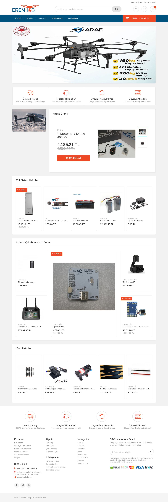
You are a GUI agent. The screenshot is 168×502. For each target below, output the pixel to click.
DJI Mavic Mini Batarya (27, 282)
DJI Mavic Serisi (133, 218)
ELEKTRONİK (57, 18)
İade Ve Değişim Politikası (56, 467)
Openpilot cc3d (59, 327)
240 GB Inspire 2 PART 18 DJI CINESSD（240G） (29, 221)
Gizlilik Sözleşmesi (53, 470)
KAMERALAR (73, 18)
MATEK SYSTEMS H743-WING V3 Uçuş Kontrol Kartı (135, 327)
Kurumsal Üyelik (136, 2)
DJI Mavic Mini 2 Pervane (27, 389)
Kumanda (21, 324)
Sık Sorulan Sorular (21, 455)
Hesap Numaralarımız (22, 449)
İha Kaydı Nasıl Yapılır (22, 446)
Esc (46, 218)
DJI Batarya (22, 279)
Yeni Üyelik (50, 446)
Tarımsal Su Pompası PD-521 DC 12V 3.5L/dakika (84, 389)
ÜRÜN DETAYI (73, 157)
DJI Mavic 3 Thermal (135, 221)
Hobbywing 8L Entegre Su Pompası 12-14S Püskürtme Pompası (56, 389)
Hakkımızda (18, 443)
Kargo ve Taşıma (52, 461)
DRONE (18, 18)
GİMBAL (30, 18)
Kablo (80, 452)
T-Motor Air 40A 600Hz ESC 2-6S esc (55, 221)
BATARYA (42, 18)
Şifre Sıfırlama (51, 449)
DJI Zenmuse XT (129, 282)
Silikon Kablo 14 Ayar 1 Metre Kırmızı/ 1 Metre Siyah (139, 389)
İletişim (17, 458)
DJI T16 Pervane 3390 (108, 389)
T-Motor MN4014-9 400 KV (71, 135)
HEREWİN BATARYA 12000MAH (80, 221)
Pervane (21, 386)
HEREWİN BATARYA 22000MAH (108, 221)
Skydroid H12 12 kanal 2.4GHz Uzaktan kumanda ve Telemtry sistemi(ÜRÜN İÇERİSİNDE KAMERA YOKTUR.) (30, 327)
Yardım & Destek (150, 2)
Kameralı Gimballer (130, 279)
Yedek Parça (82, 455)
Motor (60, 130)
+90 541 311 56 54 (27, 468)
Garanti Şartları (52, 464)
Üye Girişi (49, 443)
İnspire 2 (21, 218)
